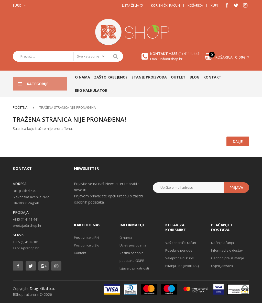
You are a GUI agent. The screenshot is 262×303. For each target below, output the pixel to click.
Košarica (195, 5)
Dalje (238, 141)
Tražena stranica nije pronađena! (67, 107)
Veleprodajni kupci (179, 258)
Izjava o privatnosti (134, 268)
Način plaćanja (222, 242)
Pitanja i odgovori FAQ (182, 265)
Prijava (236, 187)
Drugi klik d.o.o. (42, 288)
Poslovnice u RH (86, 237)
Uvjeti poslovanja (132, 245)
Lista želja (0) (132, 5)
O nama (125, 237)
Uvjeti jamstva (222, 265)
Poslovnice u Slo (86, 245)
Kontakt (80, 253)
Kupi (214, 5)
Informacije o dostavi (227, 250)
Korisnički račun (165, 5)
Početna (20, 107)
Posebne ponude (178, 250)
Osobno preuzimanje (227, 258)
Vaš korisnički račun (180, 242)
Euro (17, 5)
